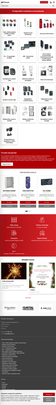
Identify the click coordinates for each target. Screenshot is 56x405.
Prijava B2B (9, 206)
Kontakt (4, 388)
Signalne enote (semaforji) (8, 344)
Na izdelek (9, 202)
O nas (3, 382)
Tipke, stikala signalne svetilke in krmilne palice (14, 343)
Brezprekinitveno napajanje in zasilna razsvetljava (11, 371)
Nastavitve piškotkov (49, 399)
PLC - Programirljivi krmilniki (9, 348)
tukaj (29, 400)
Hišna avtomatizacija (7, 358)
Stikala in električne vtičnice (9, 367)
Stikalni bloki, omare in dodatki (9, 365)
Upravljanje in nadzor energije (9, 368)
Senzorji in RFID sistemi (8, 346)
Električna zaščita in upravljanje (10, 356)
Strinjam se (49, 394)
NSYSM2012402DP (9, 191)
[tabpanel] (9, 192)
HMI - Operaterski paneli (8, 349)
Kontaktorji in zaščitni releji (9, 354)
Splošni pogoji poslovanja (8, 389)
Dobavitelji (4, 384)
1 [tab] (26, 211)
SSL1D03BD (47, 191)
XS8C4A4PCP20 (28, 191)
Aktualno (4, 386)
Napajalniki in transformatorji (9, 361)
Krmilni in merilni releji (7, 360)
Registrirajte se (7, 164)
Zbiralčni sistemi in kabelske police (11, 373)
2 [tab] (29, 211)
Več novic (28, 297)
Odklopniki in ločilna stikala (9, 363)
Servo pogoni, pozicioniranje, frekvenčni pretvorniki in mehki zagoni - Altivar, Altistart (13, 352)
